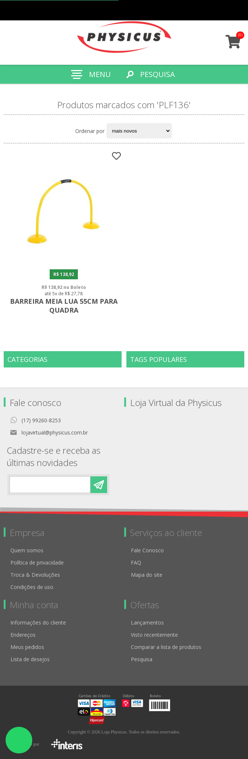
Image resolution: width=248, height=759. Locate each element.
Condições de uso (31, 586)
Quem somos (26, 550)
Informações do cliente (38, 622)
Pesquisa (141, 659)
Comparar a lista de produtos (166, 646)
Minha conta (222, 10)
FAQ (136, 562)
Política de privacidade (37, 562)
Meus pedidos (208, 10)
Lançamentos (147, 622)
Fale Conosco (147, 550)
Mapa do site (146, 574)
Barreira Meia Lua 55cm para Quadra (64, 305)
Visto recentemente (154, 634)
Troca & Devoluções (35, 574)
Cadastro (193, 10)
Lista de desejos (30, 659)
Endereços (23, 634)
